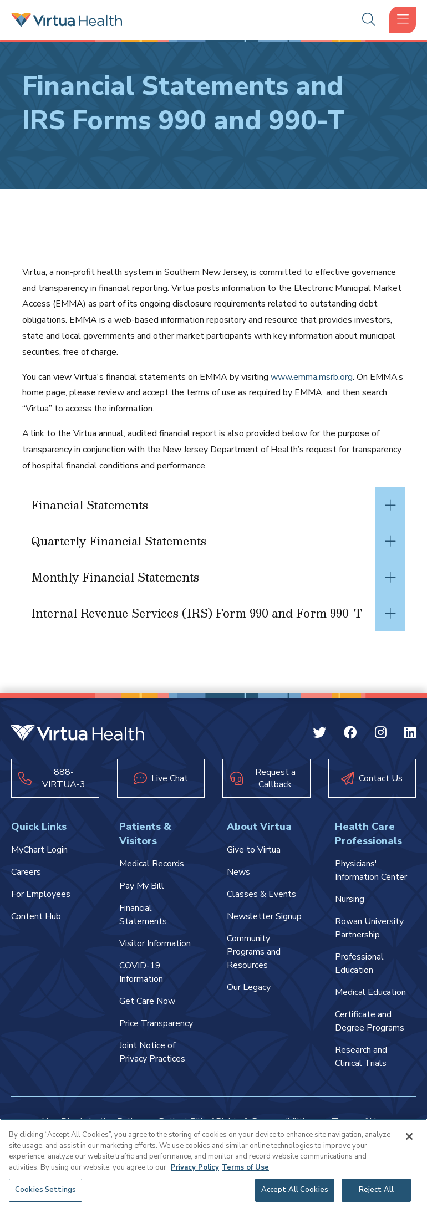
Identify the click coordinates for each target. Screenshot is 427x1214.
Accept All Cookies (294, 1190)
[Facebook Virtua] (350, 734)
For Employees (40, 894)
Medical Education (370, 992)
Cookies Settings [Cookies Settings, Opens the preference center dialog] (45, 1190)
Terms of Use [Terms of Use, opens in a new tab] (245, 1167)
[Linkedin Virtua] (410, 734)
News (238, 872)
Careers (26, 872)
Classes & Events (261, 894)
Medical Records (151, 864)
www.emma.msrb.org (312, 377)
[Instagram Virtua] (381, 734)
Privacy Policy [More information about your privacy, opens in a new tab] (195, 1167)
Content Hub (36, 916)
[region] (213, 1166)
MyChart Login (39, 850)
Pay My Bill (141, 886)
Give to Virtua (254, 850)
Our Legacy (249, 987)
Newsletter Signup (264, 916)
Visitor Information (155, 943)
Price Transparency (156, 1023)
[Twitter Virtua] (319, 734)
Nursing (349, 899)
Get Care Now (147, 1001)
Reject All (376, 1190)
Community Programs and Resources (254, 951)
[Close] (409, 1136)
